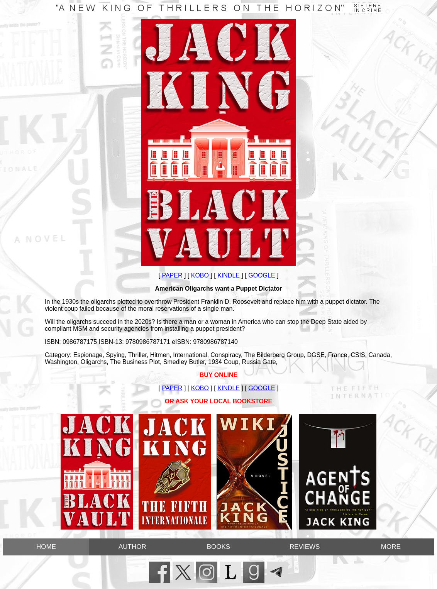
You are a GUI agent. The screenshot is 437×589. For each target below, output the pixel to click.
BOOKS (218, 546)
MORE (391, 546)
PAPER (172, 275)
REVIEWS (305, 546)
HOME (46, 546)
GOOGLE (261, 275)
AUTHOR (132, 546)
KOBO (200, 275)
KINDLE (228, 275)
